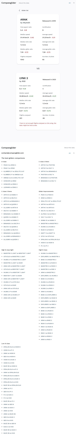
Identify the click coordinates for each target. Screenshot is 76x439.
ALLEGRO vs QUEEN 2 (11, 239)
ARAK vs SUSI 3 (9, 407)
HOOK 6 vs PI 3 (9, 350)
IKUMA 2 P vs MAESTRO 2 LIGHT (15, 260)
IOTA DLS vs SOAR (10, 285)
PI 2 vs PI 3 (44, 246)
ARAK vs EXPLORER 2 (48, 307)
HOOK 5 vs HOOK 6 (47, 242)
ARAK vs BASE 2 (46, 320)
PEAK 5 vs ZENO (9, 168)
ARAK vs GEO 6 (9, 404)
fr (74, 3)
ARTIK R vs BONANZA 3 (49, 171)
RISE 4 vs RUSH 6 (47, 327)
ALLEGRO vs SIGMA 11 (11, 220)
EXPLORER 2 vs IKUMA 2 (49, 275)
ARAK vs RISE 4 (46, 339)
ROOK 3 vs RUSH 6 (47, 323)
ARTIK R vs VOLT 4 (47, 168)
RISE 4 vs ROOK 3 (47, 333)
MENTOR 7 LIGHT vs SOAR (13, 275)
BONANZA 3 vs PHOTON (49, 178)
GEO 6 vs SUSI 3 (9, 417)
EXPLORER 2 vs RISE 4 (48, 304)
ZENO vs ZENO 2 (46, 198)
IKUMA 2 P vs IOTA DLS (11, 282)
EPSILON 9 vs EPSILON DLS (50, 239)
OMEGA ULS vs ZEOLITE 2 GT (14, 178)
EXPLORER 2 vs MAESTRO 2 (50, 256)
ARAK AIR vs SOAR (10, 298)
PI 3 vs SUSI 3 (8, 395)
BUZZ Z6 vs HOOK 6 (10, 366)
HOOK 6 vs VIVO (9, 363)
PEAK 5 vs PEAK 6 (47, 195)
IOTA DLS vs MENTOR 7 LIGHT (14, 269)
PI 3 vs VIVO (8, 398)
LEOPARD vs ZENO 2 (10, 187)
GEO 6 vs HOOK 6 (9, 356)
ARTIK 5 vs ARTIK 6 (47, 207)
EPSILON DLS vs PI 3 (11, 369)
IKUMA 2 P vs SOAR (10, 291)
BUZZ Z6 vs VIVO (9, 433)
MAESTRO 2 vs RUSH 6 (48, 263)
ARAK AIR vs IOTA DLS (11, 288)
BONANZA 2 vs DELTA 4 (12, 223)
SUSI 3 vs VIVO (9, 427)
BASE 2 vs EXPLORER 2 (49, 295)
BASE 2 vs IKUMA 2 (47, 279)
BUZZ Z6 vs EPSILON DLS (12, 385)
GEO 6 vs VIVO (8, 420)
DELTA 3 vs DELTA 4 (47, 211)
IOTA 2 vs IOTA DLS (47, 236)
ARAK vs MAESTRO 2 (48, 272)
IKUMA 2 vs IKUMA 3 (48, 227)
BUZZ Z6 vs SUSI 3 (10, 430)
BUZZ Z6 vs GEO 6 (10, 423)
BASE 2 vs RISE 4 (47, 317)
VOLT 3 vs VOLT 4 (47, 217)
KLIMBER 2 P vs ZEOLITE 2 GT (14, 171)
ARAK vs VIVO (8, 411)
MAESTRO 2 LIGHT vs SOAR (13, 263)
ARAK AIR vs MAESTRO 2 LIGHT (14, 266)
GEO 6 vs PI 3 (8, 391)
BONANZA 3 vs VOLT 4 (48, 181)
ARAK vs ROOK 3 (46, 336)
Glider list (23, 10)
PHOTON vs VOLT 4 (47, 174)
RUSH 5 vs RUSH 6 (47, 230)
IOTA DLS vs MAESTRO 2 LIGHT (14, 256)
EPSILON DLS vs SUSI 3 (12, 379)
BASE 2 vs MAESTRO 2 (48, 260)
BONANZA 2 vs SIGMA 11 (12, 214)
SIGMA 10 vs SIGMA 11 (48, 220)
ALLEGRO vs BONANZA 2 (12, 236)
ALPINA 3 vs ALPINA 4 (48, 214)
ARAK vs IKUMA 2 (47, 291)
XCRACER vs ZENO (10, 181)
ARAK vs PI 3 (8, 388)
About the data (24, 3)
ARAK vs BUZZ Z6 (10, 414)
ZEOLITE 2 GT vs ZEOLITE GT (51, 201)
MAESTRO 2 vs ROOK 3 (48, 266)
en (70, 3)
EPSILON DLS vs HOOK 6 (12, 347)
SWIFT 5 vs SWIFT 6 (48, 233)
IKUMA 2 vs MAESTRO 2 (49, 253)
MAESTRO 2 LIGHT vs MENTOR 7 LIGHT (17, 253)
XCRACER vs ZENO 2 (10, 184)
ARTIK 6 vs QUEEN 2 (11, 204)
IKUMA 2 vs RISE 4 (47, 288)
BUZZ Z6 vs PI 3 (9, 401)
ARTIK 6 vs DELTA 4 (10, 198)
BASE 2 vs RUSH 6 (47, 311)
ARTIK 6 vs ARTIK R (47, 204)
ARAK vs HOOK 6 (9, 353)
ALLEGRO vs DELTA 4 (11, 230)
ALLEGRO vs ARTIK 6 (11, 207)
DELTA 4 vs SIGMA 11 (11, 211)
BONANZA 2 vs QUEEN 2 (12, 233)
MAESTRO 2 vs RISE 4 (48, 269)
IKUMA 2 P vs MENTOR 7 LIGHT (14, 272)
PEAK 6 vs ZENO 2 (10, 165)
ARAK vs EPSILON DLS (11, 372)
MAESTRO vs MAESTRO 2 (49, 223)
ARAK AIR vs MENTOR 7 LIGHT (14, 279)
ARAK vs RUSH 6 (46, 330)
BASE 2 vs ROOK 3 (47, 314)
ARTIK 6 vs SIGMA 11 (11, 195)
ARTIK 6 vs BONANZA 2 (11, 201)
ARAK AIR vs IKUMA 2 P (12, 295)
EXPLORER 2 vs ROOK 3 (49, 301)
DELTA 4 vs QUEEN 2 (11, 227)
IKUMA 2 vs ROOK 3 (47, 285)
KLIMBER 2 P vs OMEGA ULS (13, 174)
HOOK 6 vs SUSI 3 (10, 360)
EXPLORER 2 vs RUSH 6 (49, 298)
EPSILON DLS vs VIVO (11, 382)
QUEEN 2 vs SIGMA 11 (11, 217)
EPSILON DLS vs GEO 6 (11, 375)
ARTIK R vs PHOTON (48, 165)
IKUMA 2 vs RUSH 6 (47, 282)
